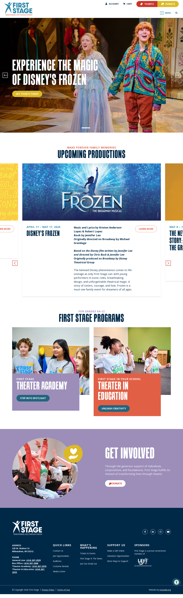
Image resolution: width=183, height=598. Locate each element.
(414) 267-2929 (33, 560)
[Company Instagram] (160, 531)
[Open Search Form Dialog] (176, 13)
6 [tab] (101, 127)
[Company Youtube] (168, 531)
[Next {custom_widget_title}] (168, 263)
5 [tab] (98, 127)
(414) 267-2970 (39, 566)
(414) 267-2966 (31, 563)
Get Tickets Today (27, 93)
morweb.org (165, 589)
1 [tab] (85, 127)
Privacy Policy (48, 589)
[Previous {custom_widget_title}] (14, 263)
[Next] (177, 75)
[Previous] (5, 75)
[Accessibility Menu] (176, 582)
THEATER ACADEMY (41, 385)
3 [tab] (94, 127)
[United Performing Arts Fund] (143, 562)
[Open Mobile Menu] (165, 13)
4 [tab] (96, 127)
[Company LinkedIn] (152, 531)
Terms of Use (63, 589)
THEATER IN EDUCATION (113, 390)
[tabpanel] (91, 75)
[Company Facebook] (145, 531)
